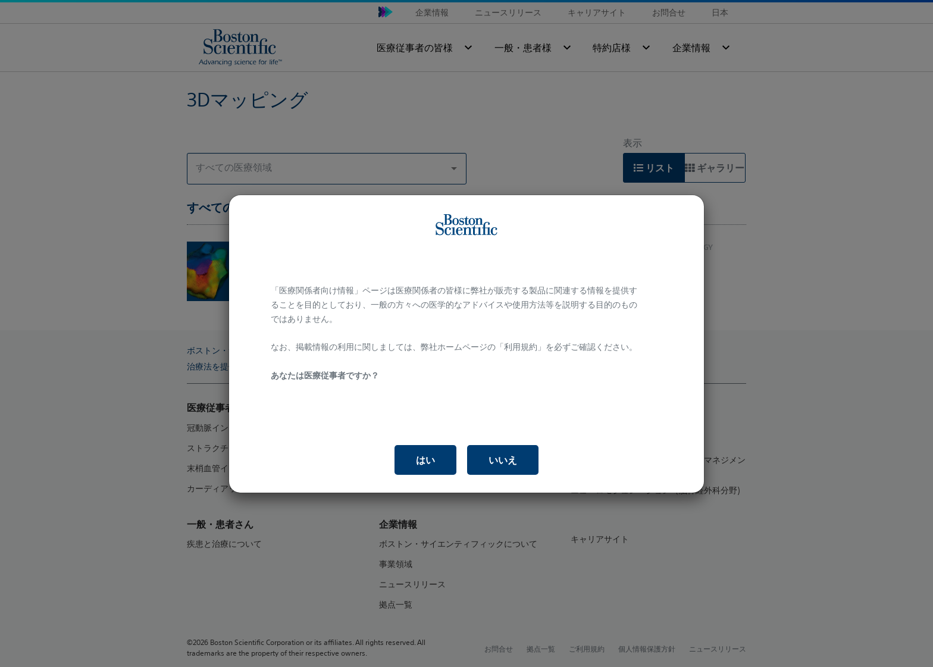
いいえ (503, 460)
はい (425, 460)
